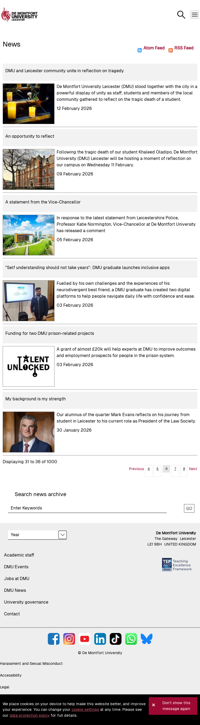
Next (193, 469)
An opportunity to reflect (29, 136)
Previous (136, 469)
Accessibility (11, 675)
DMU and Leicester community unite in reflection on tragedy (64, 70)
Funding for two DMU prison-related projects (49, 333)
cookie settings (85, 709)
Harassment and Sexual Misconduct (31, 663)
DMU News (15, 590)
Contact (12, 613)
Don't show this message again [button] (176, 706)
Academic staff (19, 555)
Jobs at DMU (16, 578)
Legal (4, 687)
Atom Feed (153, 47)
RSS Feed (183, 47)
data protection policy (30, 715)
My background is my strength (35, 398)
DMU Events (16, 566)
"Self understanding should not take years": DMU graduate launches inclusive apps (87, 267)
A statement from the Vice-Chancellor (43, 202)
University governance (26, 602)
